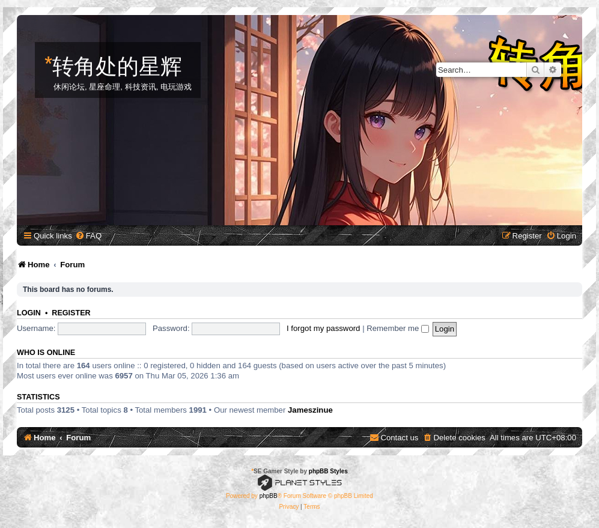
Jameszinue (310, 409)
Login (29, 313)
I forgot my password (323, 328)
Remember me (397, 328)
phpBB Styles (328, 471)
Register (71, 313)
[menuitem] (88, 235)
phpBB (269, 496)
